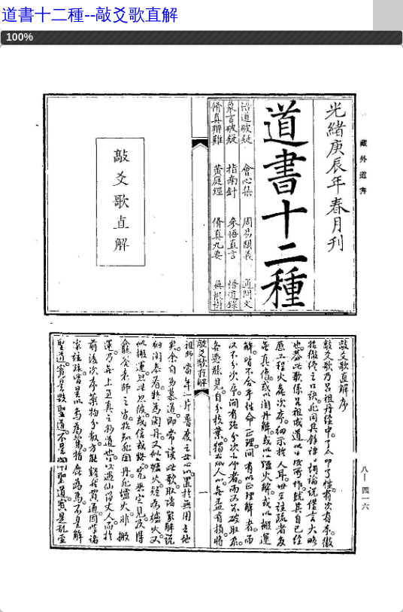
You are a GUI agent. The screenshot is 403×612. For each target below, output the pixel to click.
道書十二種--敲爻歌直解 (90, 14)
